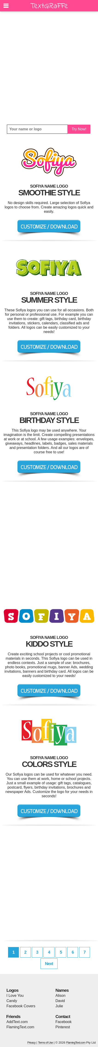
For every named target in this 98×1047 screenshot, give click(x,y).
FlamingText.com (20, 1027)
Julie (59, 1006)
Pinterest (62, 1027)
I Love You (15, 995)
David (60, 1001)
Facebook (63, 1022)
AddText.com (17, 1022)
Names (62, 990)
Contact (62, 1016)
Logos (12, 990)
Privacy (31, 1042)
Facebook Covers (20, 1006)
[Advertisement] (49, 68)
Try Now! (79, 129)
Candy (11, 1001)
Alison (60, 995)
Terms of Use (45, 1042)
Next (49, 963)
